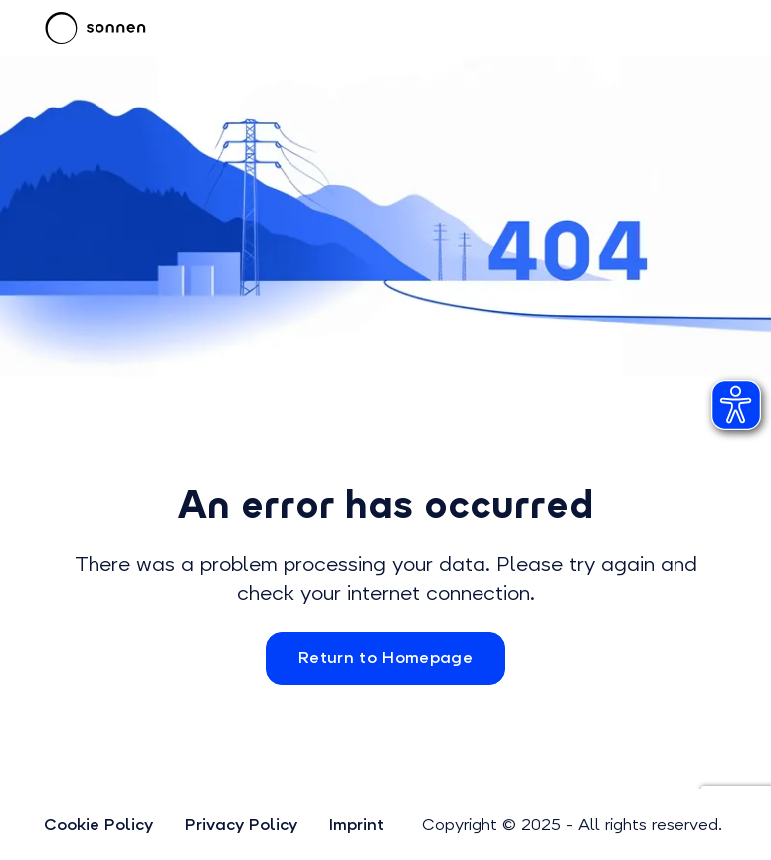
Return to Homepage (385, 657)
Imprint (356, 824)
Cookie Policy (98, 824)
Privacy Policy (241, 824)
